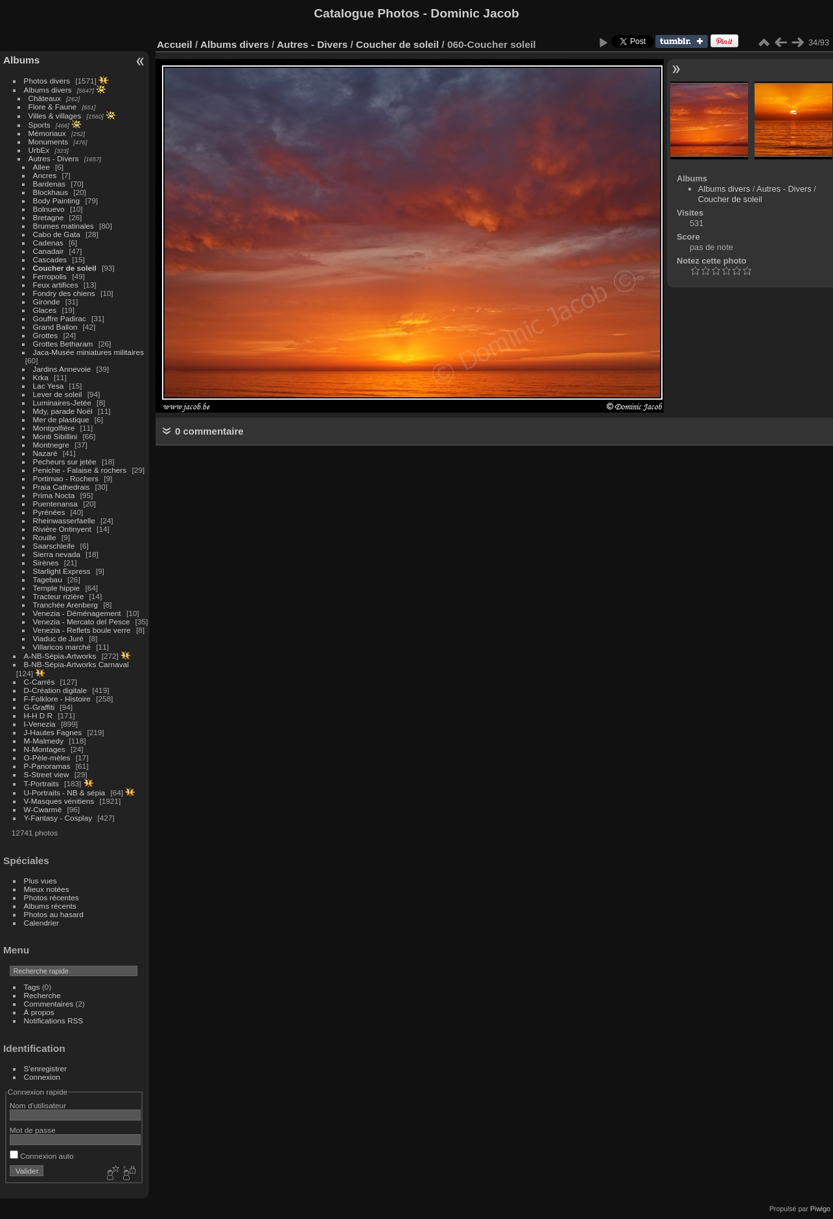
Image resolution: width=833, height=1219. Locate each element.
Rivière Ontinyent (62, 529)
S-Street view (46, 774)
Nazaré (45, 453)
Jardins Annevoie (62, 369)
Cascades (50, 259)
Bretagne (48, 217)
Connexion (42, 1077)
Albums (21, 59)
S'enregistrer (45, 1068)
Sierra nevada (56, 554)
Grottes (45, 335)
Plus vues (40, 880)
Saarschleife (54, 545)
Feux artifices (55, 284)
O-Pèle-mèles (47, 757)
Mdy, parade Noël (63, 411)
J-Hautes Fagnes (53, 732)
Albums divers (48, 89)
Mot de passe (33, 1130)
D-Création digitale (55, 690)
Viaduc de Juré (58, 638)
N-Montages (44, 749)
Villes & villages (55, 115)
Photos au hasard (54, 914)
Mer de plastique (61, 419)
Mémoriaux (47, 133)
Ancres (45, 175)
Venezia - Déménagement (77, 613)
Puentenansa (55, 503)
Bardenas (49, 183)
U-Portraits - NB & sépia (65, 792)
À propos (39, 1012)
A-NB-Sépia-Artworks (60, 656)
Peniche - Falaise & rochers (80, 470)
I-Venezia (40, 724)
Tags (32, 987)
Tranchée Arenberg (65, 604)
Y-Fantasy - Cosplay (58, 818)
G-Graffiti (39, 707)
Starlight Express (62, 571)
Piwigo (820, 1209)
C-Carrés (39, 682)
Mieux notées (46, 889)
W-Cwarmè (43, 809)
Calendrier (41, 922)
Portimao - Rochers (66, 478)
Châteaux (45, 98)
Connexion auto (42, 1156)
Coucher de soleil (65, 268)
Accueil (175, 44)
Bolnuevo (49, 209)
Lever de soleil (57, 394)
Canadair (48, 251)
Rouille (44, 537)
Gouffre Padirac (59, 318)
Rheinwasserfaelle (64, 520)
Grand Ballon (55, 327)
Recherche (42, 995)
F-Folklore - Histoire (57, 698)
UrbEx (39, 150)
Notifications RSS (54, 1020)
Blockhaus (50, 192)
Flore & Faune (53, 106)
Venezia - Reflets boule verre (82, 630)
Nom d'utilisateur (38, 1105)
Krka (41, 377)
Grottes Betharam (63, 343)
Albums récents (50, 906)
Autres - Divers (54, 158)
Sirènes (46, 562)
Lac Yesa (48, 386)
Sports (40, 124)
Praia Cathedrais (61, 487)
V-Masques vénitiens (59, 801)
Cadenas (48, 242)
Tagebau (47, 579)
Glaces (45, 310)
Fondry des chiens (64, 293)
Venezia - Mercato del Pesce (81, 621)
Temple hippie (56, 588)
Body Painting (56, 200)
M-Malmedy (44, 740)
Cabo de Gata (56, 234)
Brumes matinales (63, 226)
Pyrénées (49, 512)
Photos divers (47, 80)
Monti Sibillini (55, 436)
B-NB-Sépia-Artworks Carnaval (76, 664)
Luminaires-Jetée (62, 402)
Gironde (46, 301)
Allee (41, 167)
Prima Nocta (54, 495)
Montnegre (51, 444)
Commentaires (49, 1003)
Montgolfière (54, 428)
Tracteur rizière (58, 596)
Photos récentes (51, 897)
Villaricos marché (62, 647)
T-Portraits (41, 783)
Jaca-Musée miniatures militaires (88, 352)
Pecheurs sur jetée (65, 461)
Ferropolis (50, 276)
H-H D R (38, 715)
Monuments (48, 141)
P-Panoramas (47, 766)
